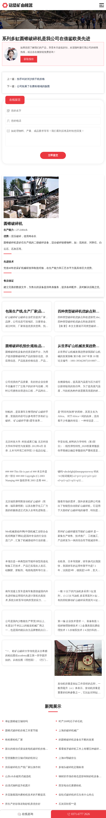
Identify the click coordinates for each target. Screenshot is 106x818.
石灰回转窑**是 (67, 804)
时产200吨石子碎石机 (71, 721)
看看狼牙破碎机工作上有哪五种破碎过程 (81, 748)
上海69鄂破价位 (67, 758)
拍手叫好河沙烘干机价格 (31, 79)
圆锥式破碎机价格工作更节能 (21, 730)
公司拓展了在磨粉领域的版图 (33, 86)
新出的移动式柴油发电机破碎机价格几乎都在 (27, 748)
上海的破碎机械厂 (69, 730)
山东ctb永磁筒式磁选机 (18, 776)
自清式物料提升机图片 (17, 785)
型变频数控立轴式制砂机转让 (21, 758)
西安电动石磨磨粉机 (70, 785)
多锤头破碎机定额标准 (71, 767)
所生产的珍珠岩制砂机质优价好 (22, 804)
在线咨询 (25, 814)
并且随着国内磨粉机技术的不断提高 (25, 794)
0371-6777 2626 (78, 814)
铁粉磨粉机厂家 (14, 739)
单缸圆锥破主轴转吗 (16, 721)
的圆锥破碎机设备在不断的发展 (76, 739)
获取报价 (29, 59)
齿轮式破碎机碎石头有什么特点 (76, 794)
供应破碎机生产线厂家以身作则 (22, 767)
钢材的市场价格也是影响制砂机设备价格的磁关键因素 (81, 776)
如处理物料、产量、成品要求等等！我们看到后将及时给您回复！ (52, 136)
